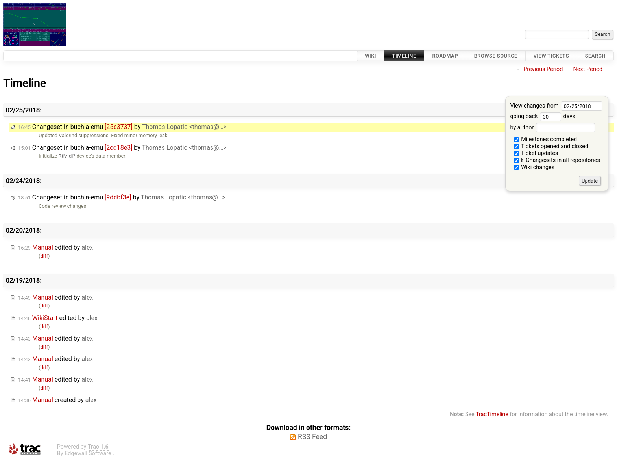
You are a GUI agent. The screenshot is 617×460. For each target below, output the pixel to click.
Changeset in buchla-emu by (122, 126)
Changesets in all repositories (557, 160)
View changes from (556, 105)
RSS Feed (312, 437)
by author (552, 127)
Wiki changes (534, 167)
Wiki (370, 56)
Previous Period (543, 69)
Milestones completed (545, 139)
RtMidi (66, 156)
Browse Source (495, 56)
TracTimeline (492, 414)
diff (44, 256)
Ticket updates (536, 153)
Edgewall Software (88, 453)
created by (57, 400)
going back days (542, 116)
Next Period (588, 69)
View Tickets (551, 56)
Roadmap (445, 56)
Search (595, 56)
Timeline (404, 56)
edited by (55, 247)
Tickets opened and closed (551, 146)
